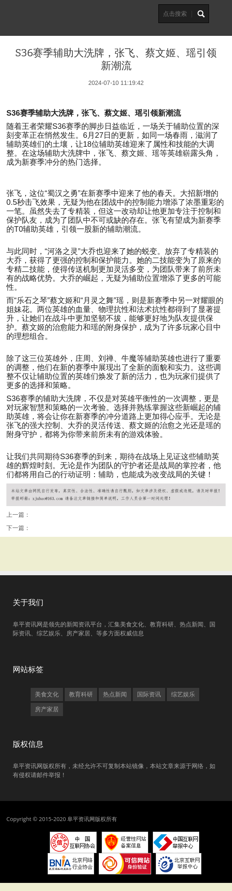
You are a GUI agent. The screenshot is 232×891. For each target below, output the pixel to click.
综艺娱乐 (183, 694)
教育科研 (81, 694)
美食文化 (47, 694)
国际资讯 (149, 694)
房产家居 (47, 709)
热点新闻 (115, 694)
